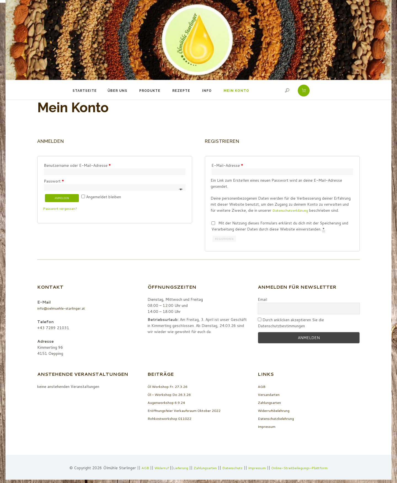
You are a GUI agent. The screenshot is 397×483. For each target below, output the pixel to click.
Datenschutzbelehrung (277, 419)
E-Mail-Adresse (227, 165)
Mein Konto (236, 91)
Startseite (85, 91)
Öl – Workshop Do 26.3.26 (171, 395)
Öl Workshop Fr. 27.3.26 (169, 387)
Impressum (267, 427)
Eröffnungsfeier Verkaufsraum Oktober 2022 (187, 411)
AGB (262, 387)
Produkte (149, 91)
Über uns (117, 91)
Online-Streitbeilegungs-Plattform (304, 469)
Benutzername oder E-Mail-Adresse (77, 165)
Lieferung (176, 469)
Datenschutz (232, 469)
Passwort (54, 181)
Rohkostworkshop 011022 (171, 419)
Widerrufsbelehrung (275, 411)
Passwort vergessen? (62, 211)
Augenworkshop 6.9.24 (167, 403)
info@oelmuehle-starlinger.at (63, 309)
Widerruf (156, 469)
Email (262, 300)
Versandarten (269, 395)
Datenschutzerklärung (291, 211)
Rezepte (181, 91)
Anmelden (63, 200)
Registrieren (225, 240)
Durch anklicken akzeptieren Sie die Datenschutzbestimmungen (291, 324)
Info (207, 91)
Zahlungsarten (270, 403)
